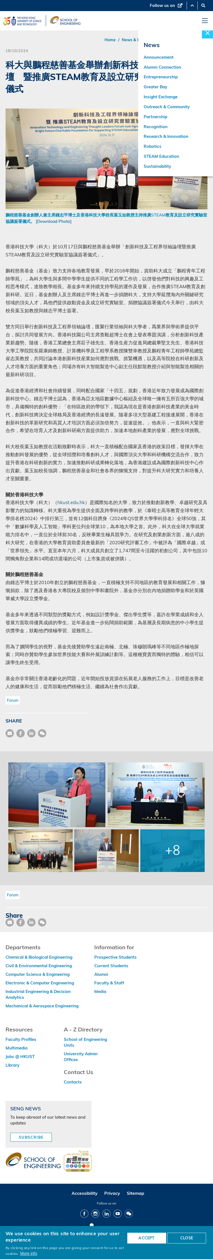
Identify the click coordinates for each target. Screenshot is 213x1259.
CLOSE (186, 1237)
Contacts (73, 1082)
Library (12, 1065)
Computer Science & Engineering (38, 974)
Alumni (101, 974)
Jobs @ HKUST (20, 1056)
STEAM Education (161, 157)
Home (110, 39)
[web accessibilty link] (78, 1161)
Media (100, 991)
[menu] (205, 21)
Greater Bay (155, 87)
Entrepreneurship (161, 77)
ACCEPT (146, 1237)
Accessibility (85, 1193)
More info (28, 1253)
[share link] (31, 733)
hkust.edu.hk (71, 502)
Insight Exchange (161, 97)
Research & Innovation (166, 137)
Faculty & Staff (109, 982)
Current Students (111, 965)
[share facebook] (20, 733)
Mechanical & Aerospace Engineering (42, 1005)
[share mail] (10, 733)
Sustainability (157, 167)
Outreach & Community (167, 107)
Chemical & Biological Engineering (39, 957)
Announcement (159, 57)
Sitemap (135, 1193)
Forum (12, 700)
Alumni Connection (162, 67)
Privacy (112, 1193)
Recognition (156, 127)
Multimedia (16, 1048)
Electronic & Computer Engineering (40, 982)
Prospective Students (115, 957)
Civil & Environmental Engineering (39, 965)
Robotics (152, 147)
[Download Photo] (54, 221)
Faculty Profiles (21, 1039)
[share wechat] (42, 733)
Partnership (155, 117)
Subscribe (31, 1137)
